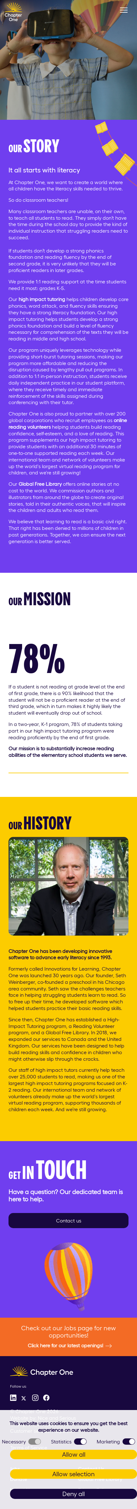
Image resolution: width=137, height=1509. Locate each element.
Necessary (21, 1441)
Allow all (73, 1454)
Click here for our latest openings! (70, 1346)
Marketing (116, 1441)
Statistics (69, 1441)
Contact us (68, 1220)
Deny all (73, 1493)
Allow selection (73, 1474)
